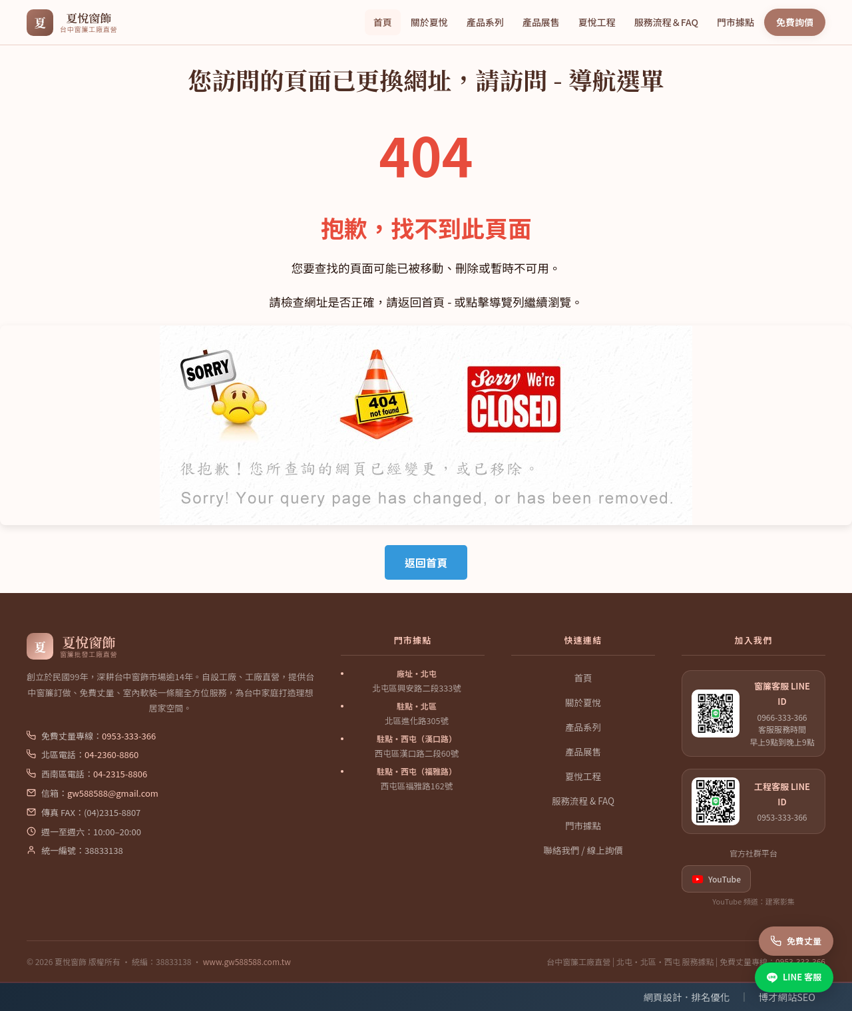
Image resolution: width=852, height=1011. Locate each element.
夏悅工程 (597, 22)
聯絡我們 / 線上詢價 (582, 850)
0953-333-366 (129, 735)
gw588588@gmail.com (112, 793)
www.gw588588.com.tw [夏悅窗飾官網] (247, 961)
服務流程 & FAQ (583, 800)
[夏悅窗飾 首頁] (72, 22)
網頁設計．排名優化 (687, 997)
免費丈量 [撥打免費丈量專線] (796, 940)
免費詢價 (794, 22)
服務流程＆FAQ (666, 22)
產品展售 (541, 22)
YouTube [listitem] (716, 879)
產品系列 (485, 22)
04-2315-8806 (120, 773)
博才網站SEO (787, 997)
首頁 (382, 22)
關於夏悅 (429, 22)
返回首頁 (426, 562)
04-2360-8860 (111, 754)
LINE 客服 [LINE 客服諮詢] (794, 976)
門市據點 (735, 22)
